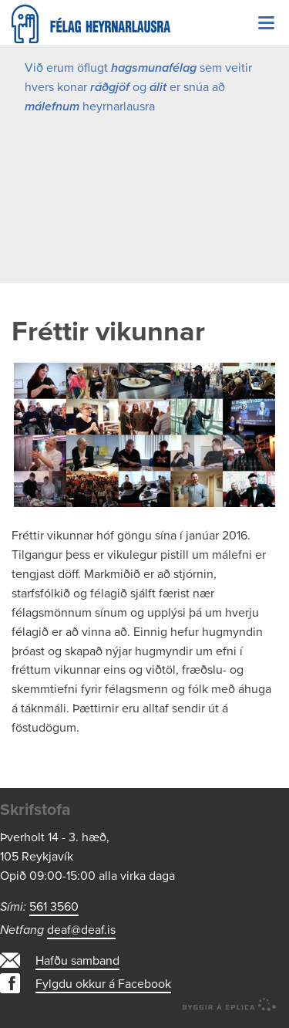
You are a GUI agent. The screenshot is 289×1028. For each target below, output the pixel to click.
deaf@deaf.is (81, 930)
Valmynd (265, 23)
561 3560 (54, 907)
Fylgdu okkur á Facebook (103, 984)
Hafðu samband (77, 961)
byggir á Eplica (229, 1005)
